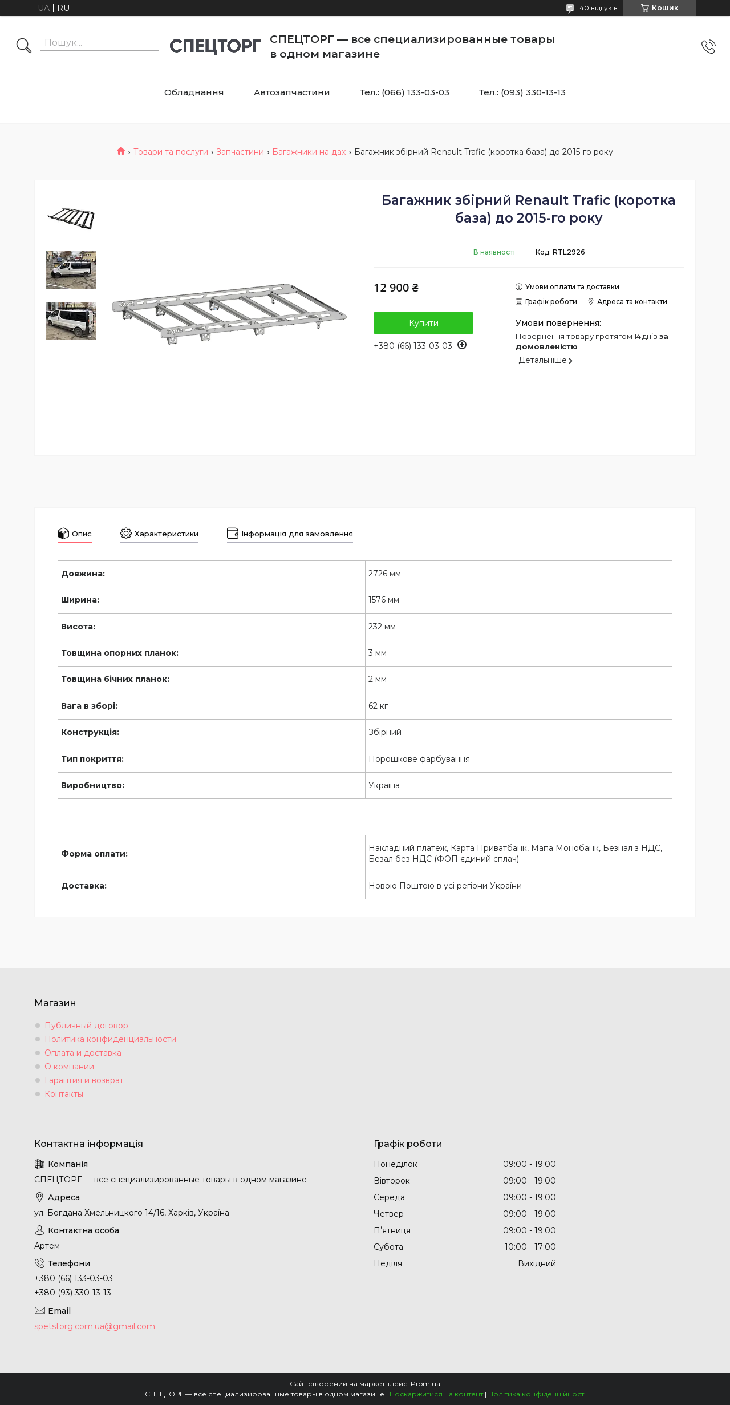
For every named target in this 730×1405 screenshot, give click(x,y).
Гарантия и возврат (84, 1080)
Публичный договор (86, 1025)
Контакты (63, 1094)
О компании (69, 1066)
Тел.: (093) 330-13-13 (522, 92)
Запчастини (240, 152)
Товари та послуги (170, 152)
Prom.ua (425, 1383)
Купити (424, 323)
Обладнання (194, 92)
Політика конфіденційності (537, 1394)
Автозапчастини (292, 92)
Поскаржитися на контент (436, 1394)
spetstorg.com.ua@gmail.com (94, 1326)
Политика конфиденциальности (110, 1039)
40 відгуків (598, 7)
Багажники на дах (309, 152)
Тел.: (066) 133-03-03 (404, 92)
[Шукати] (23, 47)
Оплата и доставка (82, 1053)
